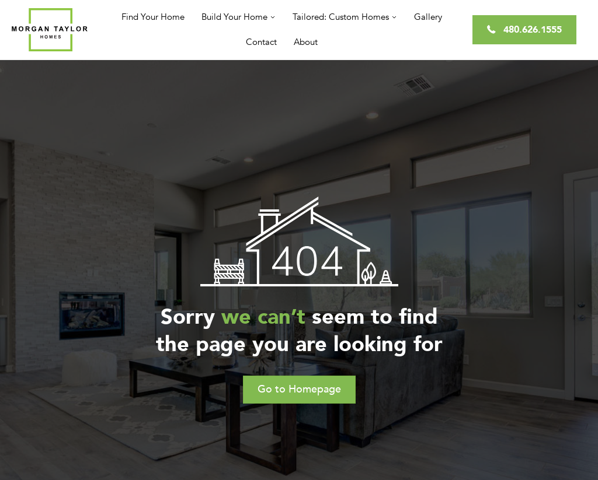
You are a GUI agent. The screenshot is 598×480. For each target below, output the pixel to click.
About (306, 42)
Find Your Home (153, 17)
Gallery (428, 17)
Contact (261, 42)
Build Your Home (234, 17)
